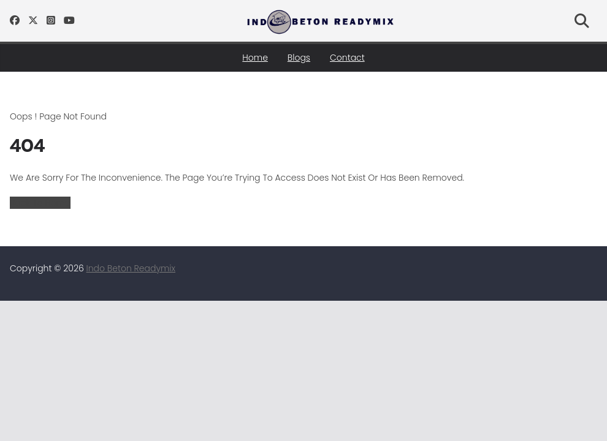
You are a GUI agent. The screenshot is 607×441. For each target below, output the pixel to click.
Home (255, 57)
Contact (347, 57)
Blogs (299, 57)
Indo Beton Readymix (131, 268)
